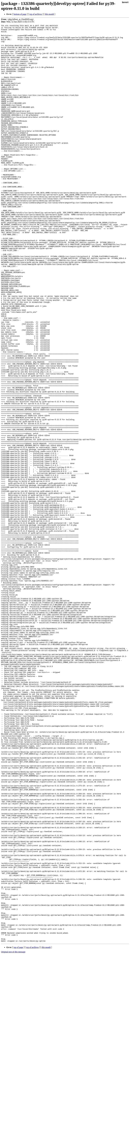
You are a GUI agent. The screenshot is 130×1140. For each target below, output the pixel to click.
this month (49, 14)
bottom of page (20, 14)
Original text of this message (13, 1135)
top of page (18, 1131)
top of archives (35, 14)
